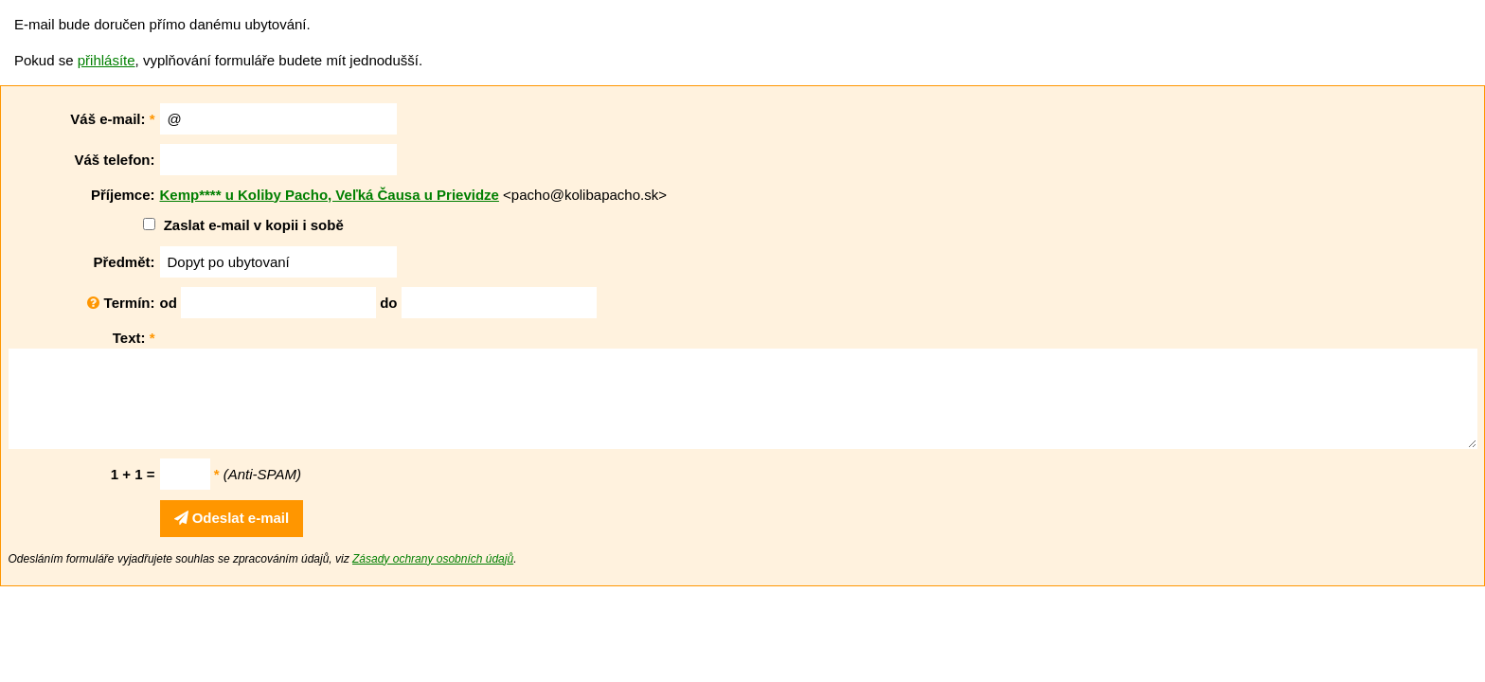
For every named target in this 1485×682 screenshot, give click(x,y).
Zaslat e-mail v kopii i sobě (254, 225)
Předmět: (123, 262)
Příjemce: (123, 195)
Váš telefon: (114, 160)
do (388, 303)
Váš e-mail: (112, 119)
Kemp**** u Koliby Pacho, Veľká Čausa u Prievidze (329, 195)
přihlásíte (106, 60)
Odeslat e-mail (232, 518)
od (168, 303)
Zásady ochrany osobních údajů (432, 558)
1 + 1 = (133, 474)
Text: (134, 338)
